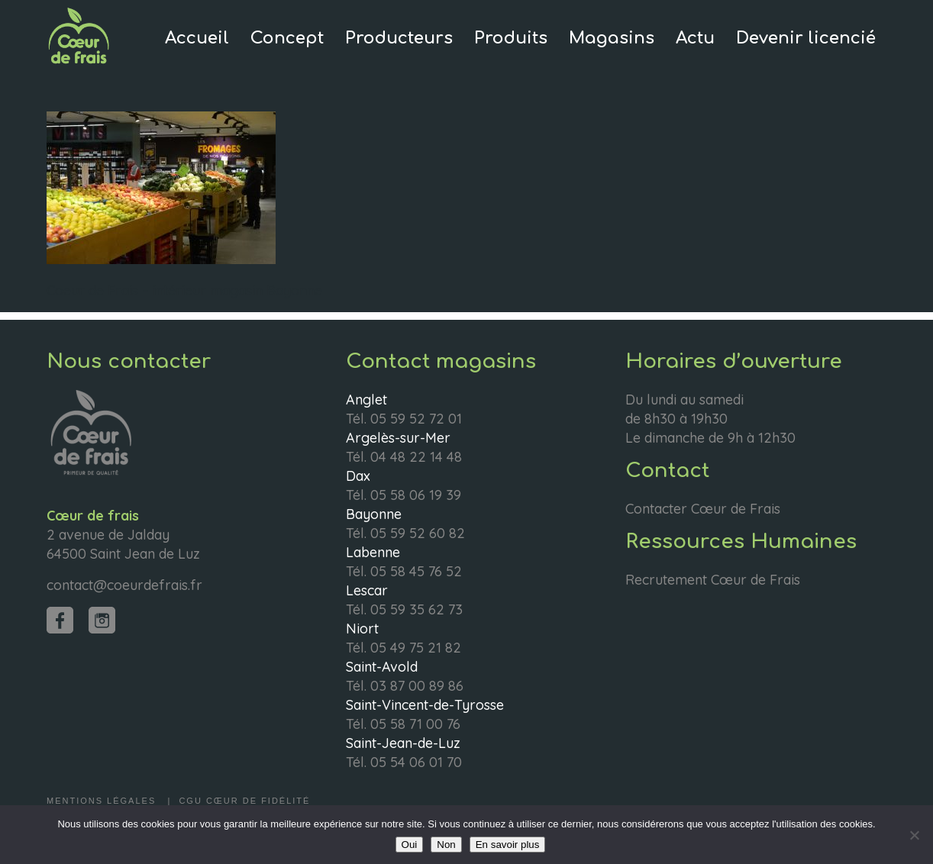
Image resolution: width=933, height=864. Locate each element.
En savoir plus (508, 844)
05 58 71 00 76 (415, 724)
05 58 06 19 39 (415, 495)
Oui (410, 844)
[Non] (914, 835)
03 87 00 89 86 (416, 686)
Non (446, 844)
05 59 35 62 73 (416, 609)
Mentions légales (103, 800)
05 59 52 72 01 (416, 418)
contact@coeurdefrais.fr (124, 585)
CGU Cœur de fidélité (244, 800)
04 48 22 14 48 (416, 457)
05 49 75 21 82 (415, 647)
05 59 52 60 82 (417, 533)
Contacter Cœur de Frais (702, 508)
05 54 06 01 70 (416, 762)
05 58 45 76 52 (416, 571)
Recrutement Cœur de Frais (712, 579)
